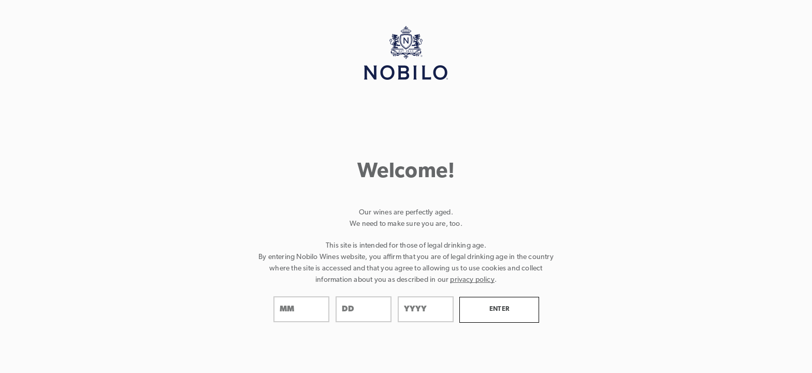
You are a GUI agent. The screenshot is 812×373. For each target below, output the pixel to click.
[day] (364, 309)
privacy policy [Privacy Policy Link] (472, 280)
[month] (301, 309)
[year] (426, 309)
